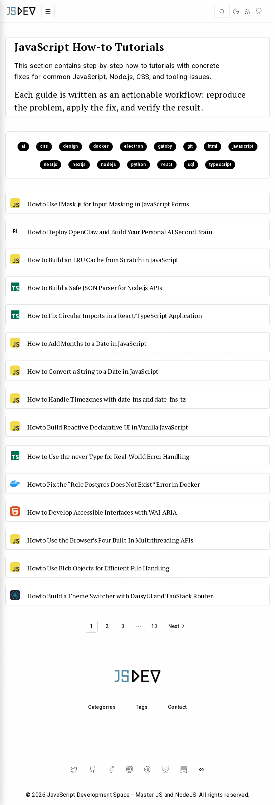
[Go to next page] (177, 626)
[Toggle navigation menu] (48, 11)
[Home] (21, 11)
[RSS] (247, 11)
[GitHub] (258, 11)
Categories (102, 707)
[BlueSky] (165, 769)
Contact (177, 707)
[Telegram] (147, 769)
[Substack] (183, 769)
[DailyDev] (201, 769)
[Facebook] (111, 769)
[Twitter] (74, 769)
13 (154, 626)
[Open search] (222, 11)
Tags (142, 707)
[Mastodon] (129, 769)
